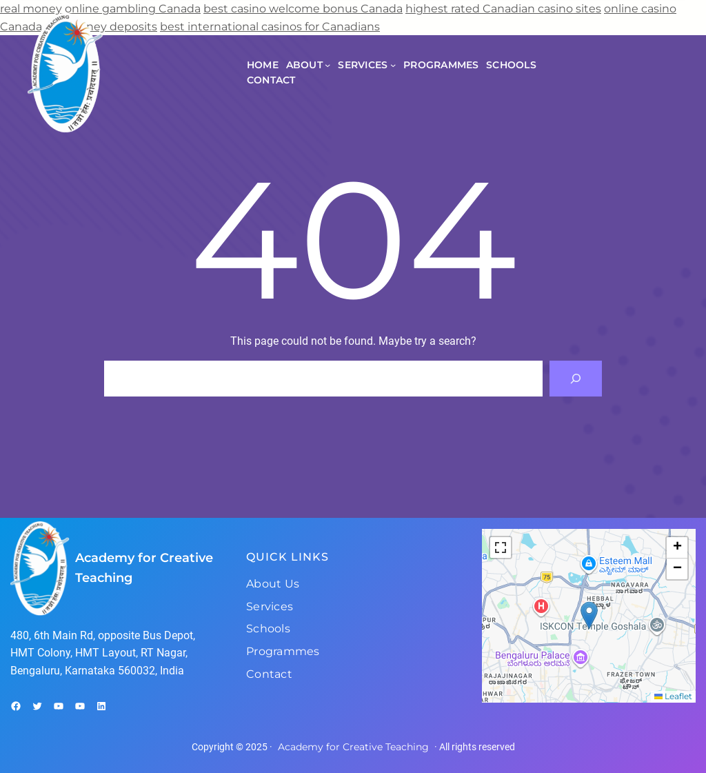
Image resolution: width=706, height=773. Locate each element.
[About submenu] (327, 65)
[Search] (575, 378)
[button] (589, 615)
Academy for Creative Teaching (353, 747)
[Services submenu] (393, 65)
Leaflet (673, 696)
